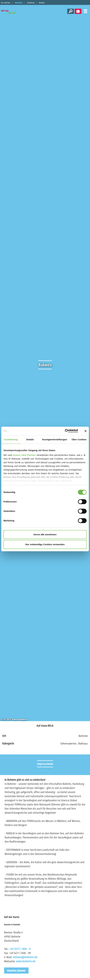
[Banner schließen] (85, 431)
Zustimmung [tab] (11, 439)
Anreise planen (16, 970)
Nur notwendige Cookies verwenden (45, 544)
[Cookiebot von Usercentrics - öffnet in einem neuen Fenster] (64, 431)
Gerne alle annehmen (45, 534)
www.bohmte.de (26, 961)
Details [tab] (30, 439)
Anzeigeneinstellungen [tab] (54, 439)
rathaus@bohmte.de (25, 957)
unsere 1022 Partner (24, 455)
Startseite (18, 3)
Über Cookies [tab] (79, 439)
